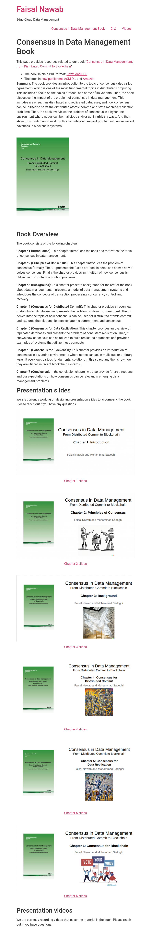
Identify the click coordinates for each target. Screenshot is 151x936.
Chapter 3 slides (75, 647)
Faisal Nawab (40, 9)
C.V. (113, 28)
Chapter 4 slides (75, 729)
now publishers (52, 79)
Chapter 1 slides (75, 481)
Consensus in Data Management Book (78, 28)
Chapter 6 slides (75, 896)
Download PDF (76, 74)
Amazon (88, 79)
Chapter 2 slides (75, 564)
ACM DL (70, 79)
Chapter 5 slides (75, 813)
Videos (127, 28)
